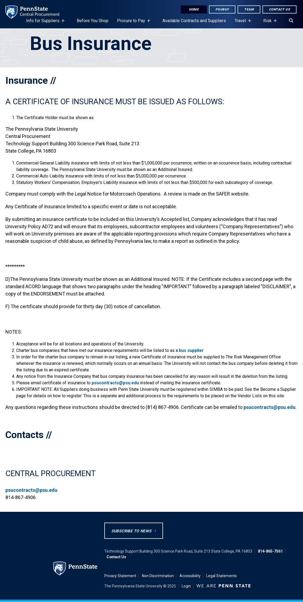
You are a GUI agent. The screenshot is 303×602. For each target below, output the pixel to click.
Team (249, 9)
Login (186, 586)
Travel (241, 23)
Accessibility (190, 576)
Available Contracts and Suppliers (194, 20)
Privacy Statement (120, 576)
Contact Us (279, 9)
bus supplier (191, 350)
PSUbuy (222, 9)
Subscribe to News (131, 531)
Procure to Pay (132, 23)
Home (194, 9)
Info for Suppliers (44, 23)
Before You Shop (92, 20)
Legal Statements (221, 576)
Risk (268, 23)
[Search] (291, 20)
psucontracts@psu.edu (115, 382)
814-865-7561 (270, 551)
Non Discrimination (158, 576)
